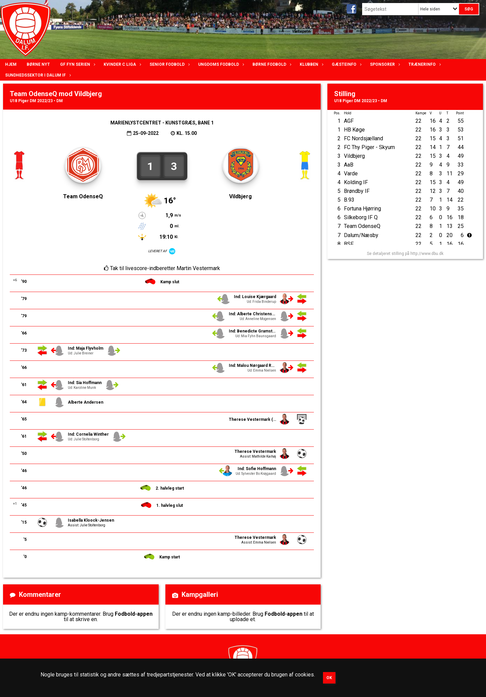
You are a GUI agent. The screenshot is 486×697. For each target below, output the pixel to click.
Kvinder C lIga (121, 64)
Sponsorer (384, 64)
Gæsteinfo (346, 64)
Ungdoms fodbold (220, 64)
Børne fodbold (271, 64)
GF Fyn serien (76, 64)
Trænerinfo (423, 64)
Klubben (311, 64)
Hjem (11, 64)
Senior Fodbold (169, 64)
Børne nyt (38, 64)
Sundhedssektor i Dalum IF (37, 75)
